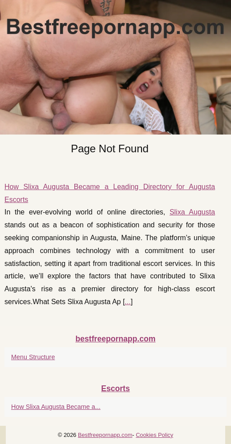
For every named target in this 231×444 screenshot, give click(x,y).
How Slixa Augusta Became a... (56, 406)
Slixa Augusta (192, 212)
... (127, 301)
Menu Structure (33, 357)
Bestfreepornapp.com (105, 435)
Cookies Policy (154, 435)
